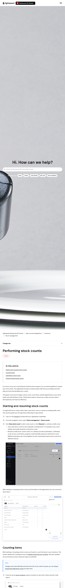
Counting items (10, 372)
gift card (42, 175)
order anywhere (52, 175)
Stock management (11, 335)
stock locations (20, 575)
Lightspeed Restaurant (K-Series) (13, 333)
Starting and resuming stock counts (16, 370)
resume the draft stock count (14, 568)
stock (19, 175)
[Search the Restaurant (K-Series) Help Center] (32, 169)
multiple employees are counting (38, 554)
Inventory (47, 333)
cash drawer (34, 175)
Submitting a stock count (13, 375)
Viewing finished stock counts (15, 378)
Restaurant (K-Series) (25, 3)
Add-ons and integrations (34, 333)
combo (26, 175)
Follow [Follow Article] (6, 355)
